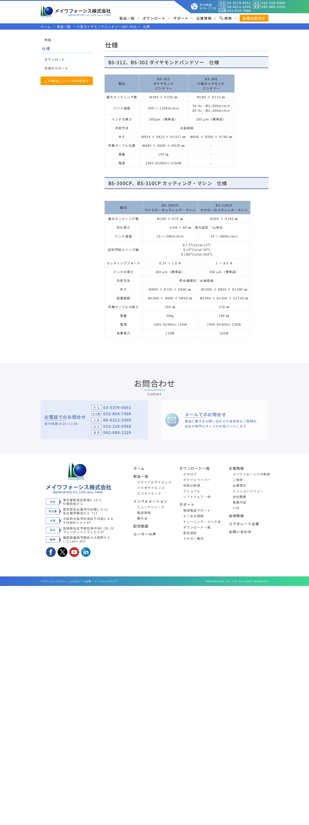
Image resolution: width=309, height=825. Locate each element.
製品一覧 (129, 18)
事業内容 (239, 502)
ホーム (139, 468)
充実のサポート (56, 68)
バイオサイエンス (151, 487)
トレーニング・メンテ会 (202, 521)
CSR (236, 508)
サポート (183, 18)
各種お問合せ (254, 18)
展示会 (142, 518)
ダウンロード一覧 (194, 468)
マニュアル (191, 491)
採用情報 (236, 515)
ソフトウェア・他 (197, 496)
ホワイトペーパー (197, 479)
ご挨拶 (238, 479)
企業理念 (239, 485)
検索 (228, 18)
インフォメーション (150, 501)
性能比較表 (191, 485)
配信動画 (140, 526)
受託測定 (190, 532)
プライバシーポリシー (54, 581)
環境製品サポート (197, 510)
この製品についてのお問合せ (66, 80)
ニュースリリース (150, 507)
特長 (47, 39)
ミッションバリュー (248, 491)
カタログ (190, 474)
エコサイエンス (149, 493)
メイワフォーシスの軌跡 (251, 474)
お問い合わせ (240, 531)
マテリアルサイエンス (154, 482)
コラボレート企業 (244, 523)
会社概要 (239, 496)
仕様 (46, 48)
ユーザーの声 (144, 534)
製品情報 (144, 512)
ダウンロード (156, 18)
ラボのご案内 (193, 538)
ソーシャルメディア (105, 581)
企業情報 (206, 18)
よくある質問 (193, 516)
